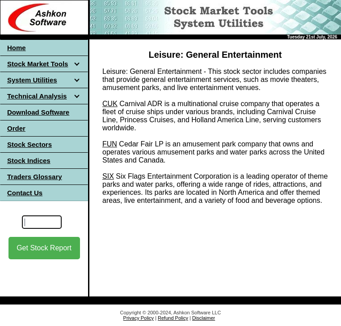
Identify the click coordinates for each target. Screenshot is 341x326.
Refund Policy (173, 318)
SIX (108, 176)
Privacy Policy (138, 318)
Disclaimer (203, 318)
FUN (109, 144)
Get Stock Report (44, 248)
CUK (110, 103)
